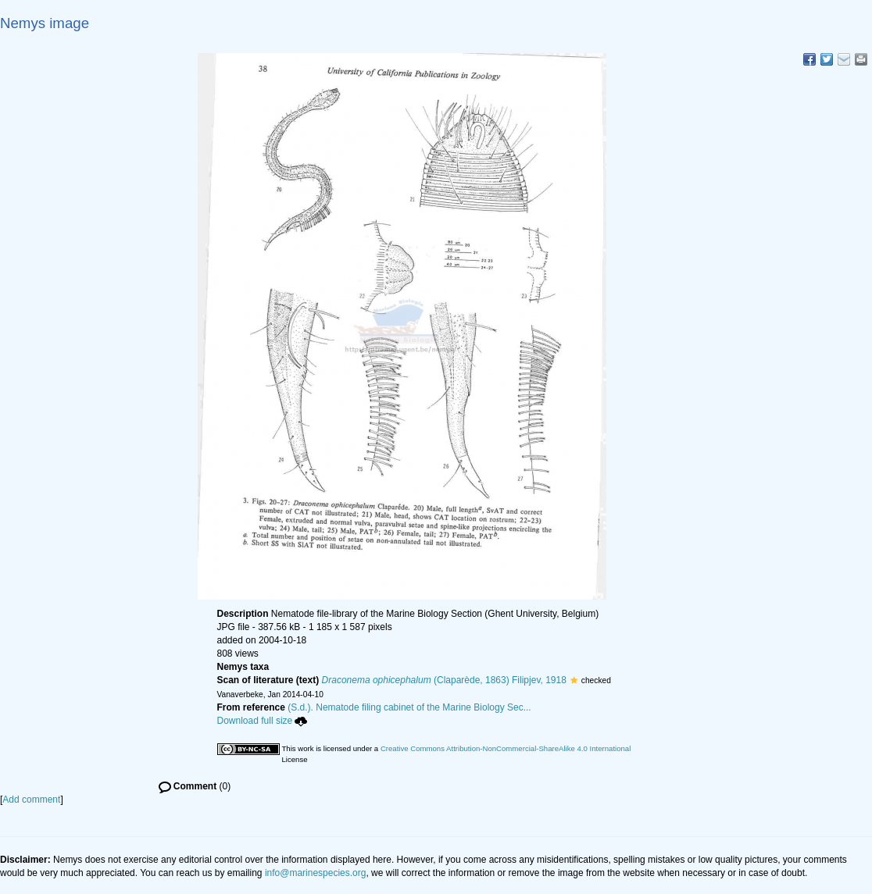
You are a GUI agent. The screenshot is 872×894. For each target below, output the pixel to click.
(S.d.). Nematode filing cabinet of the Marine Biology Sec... (409, 707)
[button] (573, 680)
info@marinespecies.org (315, 872)
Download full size (262, 720)
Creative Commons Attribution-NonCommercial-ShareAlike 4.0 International (506, 748)
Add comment (31, 799)
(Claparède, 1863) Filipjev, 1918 (444, 680)
